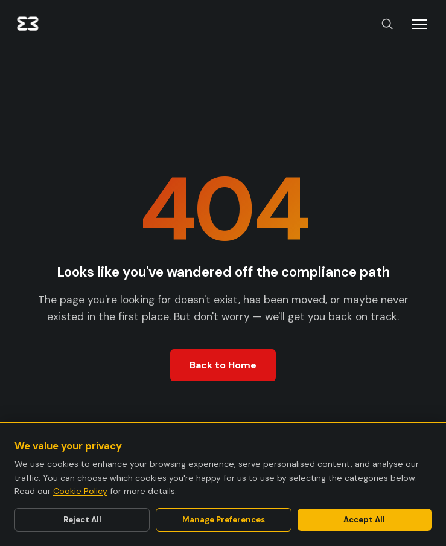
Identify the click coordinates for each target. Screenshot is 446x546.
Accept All (364, 520)
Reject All (82, 520)
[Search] (387, 24)
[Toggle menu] (419, 24)
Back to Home (223, 365)
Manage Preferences (223, 520)
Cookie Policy (80, 491)
